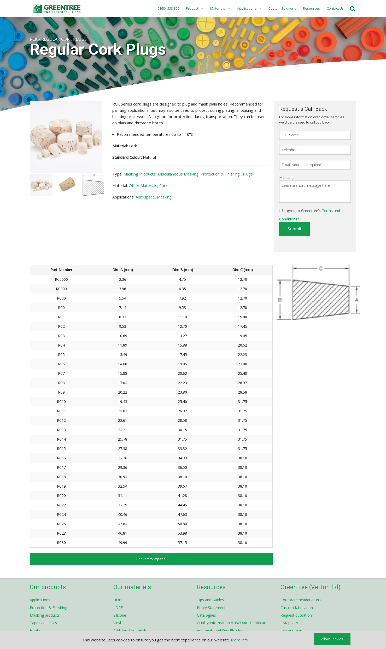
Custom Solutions (282, 8)
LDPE (118, 607)
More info (239, 639)
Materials (217, 8)
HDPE (118, 599)
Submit (294, 229)
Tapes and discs (43, 622)
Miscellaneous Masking (178, 174)
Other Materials (143, 185)
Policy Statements (212, 607)
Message (287, 177)
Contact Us (335, 8)
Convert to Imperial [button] (151, 559)
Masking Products (140, 174)
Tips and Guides (210, 599)
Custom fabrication (296, 607)
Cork (163, 185)
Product (192, 8)
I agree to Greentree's (309, 214)
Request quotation (296, 615)
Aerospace (145, 197)
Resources (311, 8)
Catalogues (206, 615)
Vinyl (117, 622)
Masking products (45, 615)
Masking (164, 197)
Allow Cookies (332, 638)
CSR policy (289, 622)
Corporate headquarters (300, 599)
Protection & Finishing (221, 174)
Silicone (119, 615)
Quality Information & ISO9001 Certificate (232, 622)
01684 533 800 (168, 8)
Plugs (248, 174)
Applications (246, 8)
